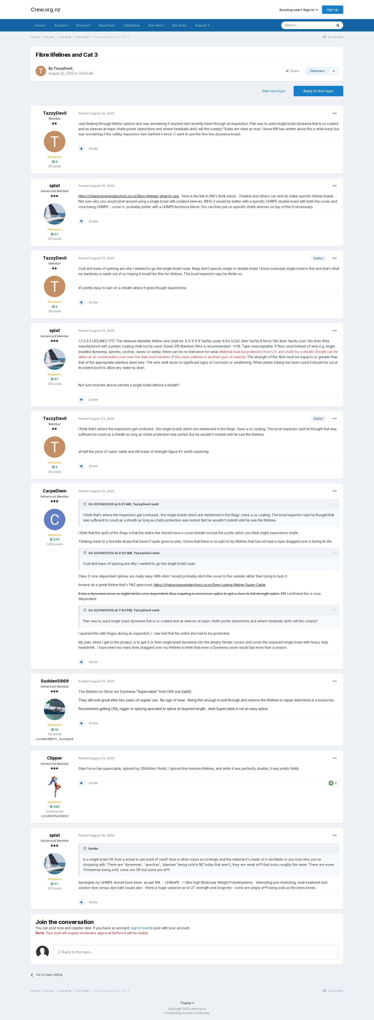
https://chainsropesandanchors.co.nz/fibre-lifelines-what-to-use (128, 196)
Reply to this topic (318, 91)
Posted (96, 113)
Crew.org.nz (46, 9)
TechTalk (86, 73)
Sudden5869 (55, 680)
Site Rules (179, 25)
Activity (61, 25)
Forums (40, 25)
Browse (83, 25)
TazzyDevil (63, 68)
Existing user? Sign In (299, 10)
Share (292, 71)
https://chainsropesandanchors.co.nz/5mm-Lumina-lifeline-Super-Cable (209, 585)
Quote (93, 148)
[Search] (307, 25)
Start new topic (274, 91)
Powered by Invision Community (187, 1013)
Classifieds (131, 25)
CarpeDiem (55, 490)
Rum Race (155, 25)
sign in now (140, 928)
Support (202, 25)
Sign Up (332, 9)
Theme (187, 1003)
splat (54, 185)
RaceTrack (107, 25)
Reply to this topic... (75, 952)
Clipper (54, 757)
